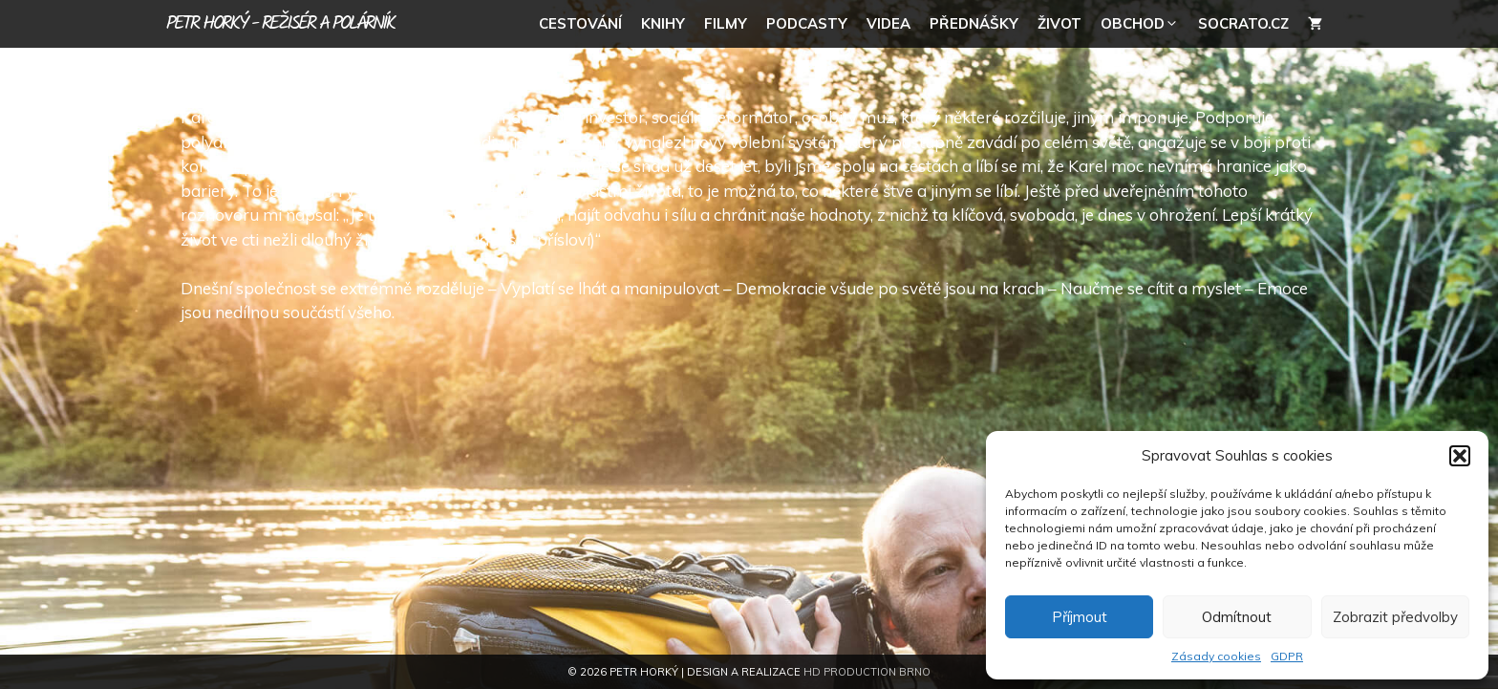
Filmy (725, 23)
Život (1059, 23)
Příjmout (1079, 617)
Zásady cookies (1216, 656)
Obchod (1144, 24)
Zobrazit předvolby (1395, 617)
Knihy (663, 23)
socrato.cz (1243, 23)
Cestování (580, 23)
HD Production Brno (867, 671)
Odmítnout (1237, 617)
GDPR (1287, 656)
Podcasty (806, 23)
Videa (888, 23)
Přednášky (974, 23)
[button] (1459, 455)
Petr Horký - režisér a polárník (280, 24)
